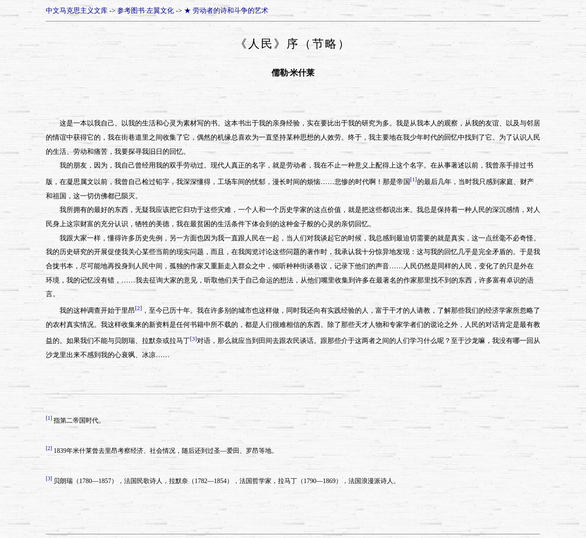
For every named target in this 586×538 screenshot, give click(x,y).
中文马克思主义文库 (77, 10)
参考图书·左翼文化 (145, 10)
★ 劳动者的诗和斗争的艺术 (226, 10)
